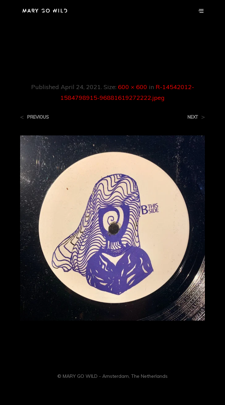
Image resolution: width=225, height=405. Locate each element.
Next (192, 117)
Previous (38, 117)
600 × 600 (132, 87)
